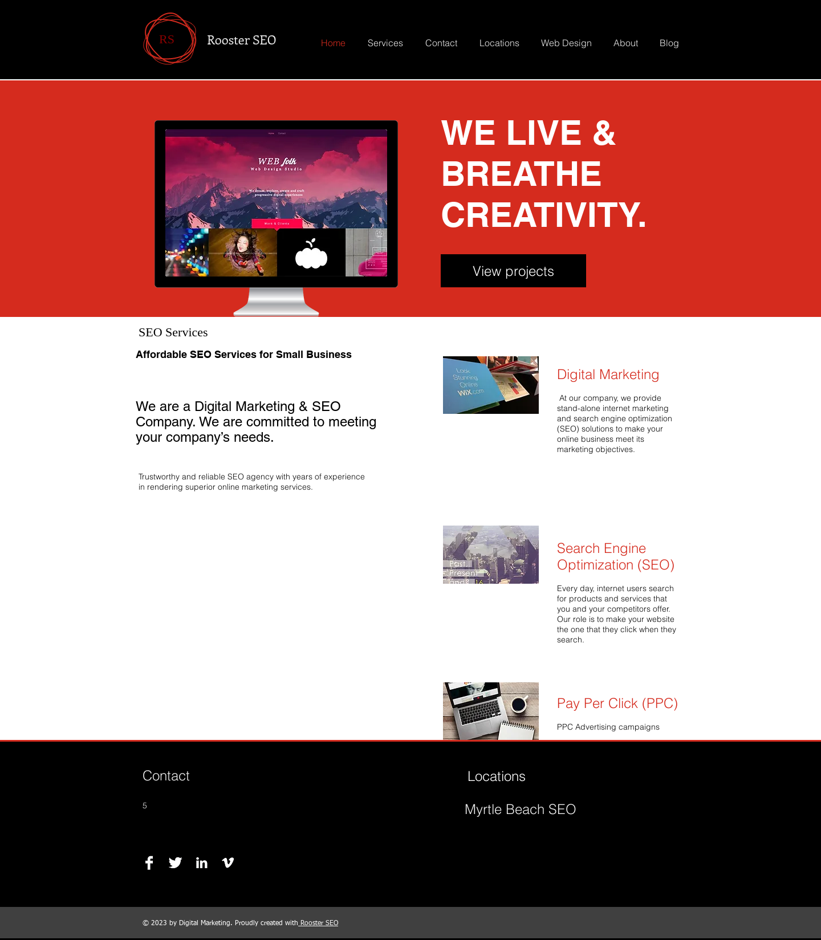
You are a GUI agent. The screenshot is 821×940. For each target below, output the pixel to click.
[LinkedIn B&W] (201, 863)
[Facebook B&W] (149, 863)
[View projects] (513, 270)
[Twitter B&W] (175, 863)
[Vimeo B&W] (228, 863)
